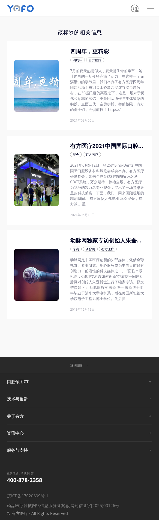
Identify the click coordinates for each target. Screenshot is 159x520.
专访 (76, 249)
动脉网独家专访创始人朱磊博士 (109, 240)
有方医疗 (95, 60)
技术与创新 (17, 398)
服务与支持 (17, 450)
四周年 (77, 60)
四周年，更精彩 (89, 51)
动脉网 (90, 249)
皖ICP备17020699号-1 (27, 496)
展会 (76, 154)
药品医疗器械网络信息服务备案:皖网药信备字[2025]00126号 (63, 505)
